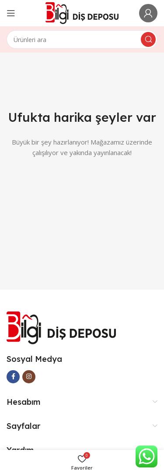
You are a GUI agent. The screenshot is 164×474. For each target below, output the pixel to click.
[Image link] (61, 327)
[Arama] (82, 39)
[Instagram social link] (28, 376)
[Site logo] (82, 12)
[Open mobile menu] (11, 13)
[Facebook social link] (13, 376)
